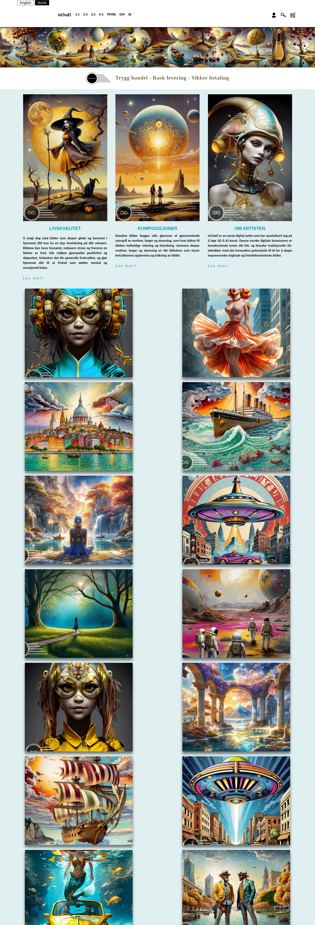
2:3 (85, 14)
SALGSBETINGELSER (177, 905)
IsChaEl (64, 14)
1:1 (77, 14)
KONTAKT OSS (173, 888)
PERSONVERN (173, 914)
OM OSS (169, 879)
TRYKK (111, 14)
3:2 (93, 14)
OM (122, 14)
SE (129, 14)
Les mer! (33, 278)
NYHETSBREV (173, 896)
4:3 (101, 14)
